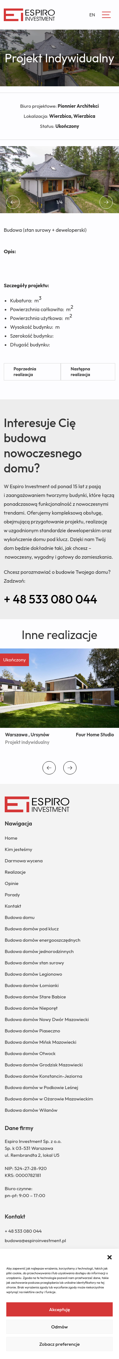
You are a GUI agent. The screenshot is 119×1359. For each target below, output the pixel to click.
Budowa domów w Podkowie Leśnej (41, 1087)
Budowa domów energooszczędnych (42, 940)
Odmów (59, 1327)
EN (92, 15)
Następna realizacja (80, 371)
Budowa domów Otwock (30, 1053)
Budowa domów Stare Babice (35, 997)
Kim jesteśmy (18, 849)
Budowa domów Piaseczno (32, 1031)
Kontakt (13, 906)
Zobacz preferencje (59, 1344)
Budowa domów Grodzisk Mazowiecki (44, 1065)
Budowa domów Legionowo (33, 974)
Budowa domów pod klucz (32, 929)
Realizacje (15, 872)
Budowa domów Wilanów (31, 1110)
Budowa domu (20, 917)
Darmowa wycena (23, 861)
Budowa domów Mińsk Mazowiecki (40, 1042)
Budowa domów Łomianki (32, 985)
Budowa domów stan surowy (34, 963)
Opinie (12, 883)
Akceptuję (59, 1309)
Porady (12, 895)
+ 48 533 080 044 (50, 599)
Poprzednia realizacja (25, 371)
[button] (109, 1256)
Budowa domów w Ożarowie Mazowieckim (49, 1099)
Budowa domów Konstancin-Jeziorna (43, 1076)
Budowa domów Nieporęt (31, 1008)
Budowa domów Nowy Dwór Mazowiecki (47, 1019)
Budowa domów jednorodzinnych (39, 951)
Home (11, 838)
